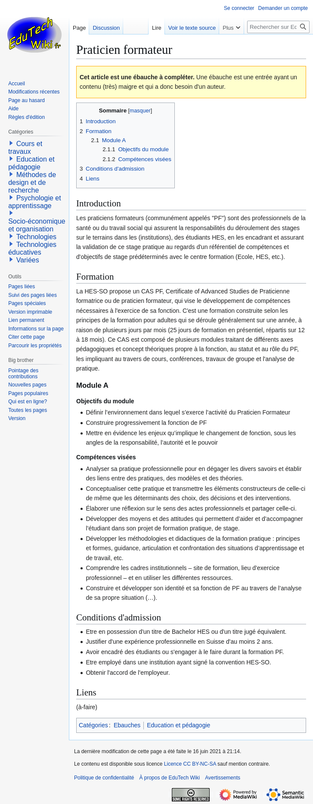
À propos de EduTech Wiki (169, 778)
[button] (11, 143)
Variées (27, 260)
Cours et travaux (25, 147)
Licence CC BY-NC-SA (190, 764)
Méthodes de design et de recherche (32, 182)
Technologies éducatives (32, 248)
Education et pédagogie (178, 725)
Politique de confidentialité (104, 778)
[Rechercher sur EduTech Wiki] (278, 27)
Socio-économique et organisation (36, 225)
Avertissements (222, 778)
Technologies (36, 236)
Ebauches (127, 725)
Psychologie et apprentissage (34, 201)
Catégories (93, 725)
